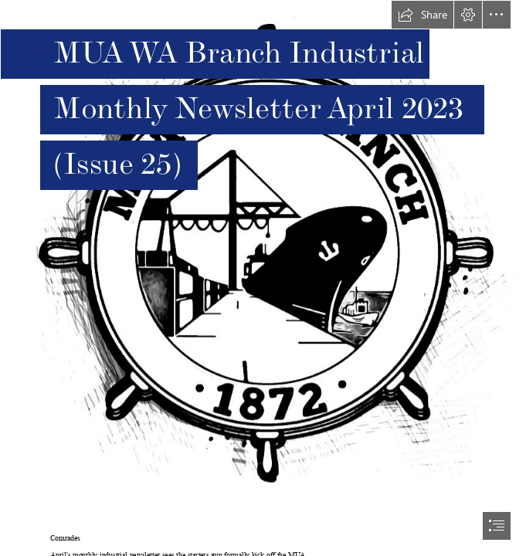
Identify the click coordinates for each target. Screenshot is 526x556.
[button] (422, 15)
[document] (263, 278)
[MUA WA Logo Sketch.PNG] (263, 262)
